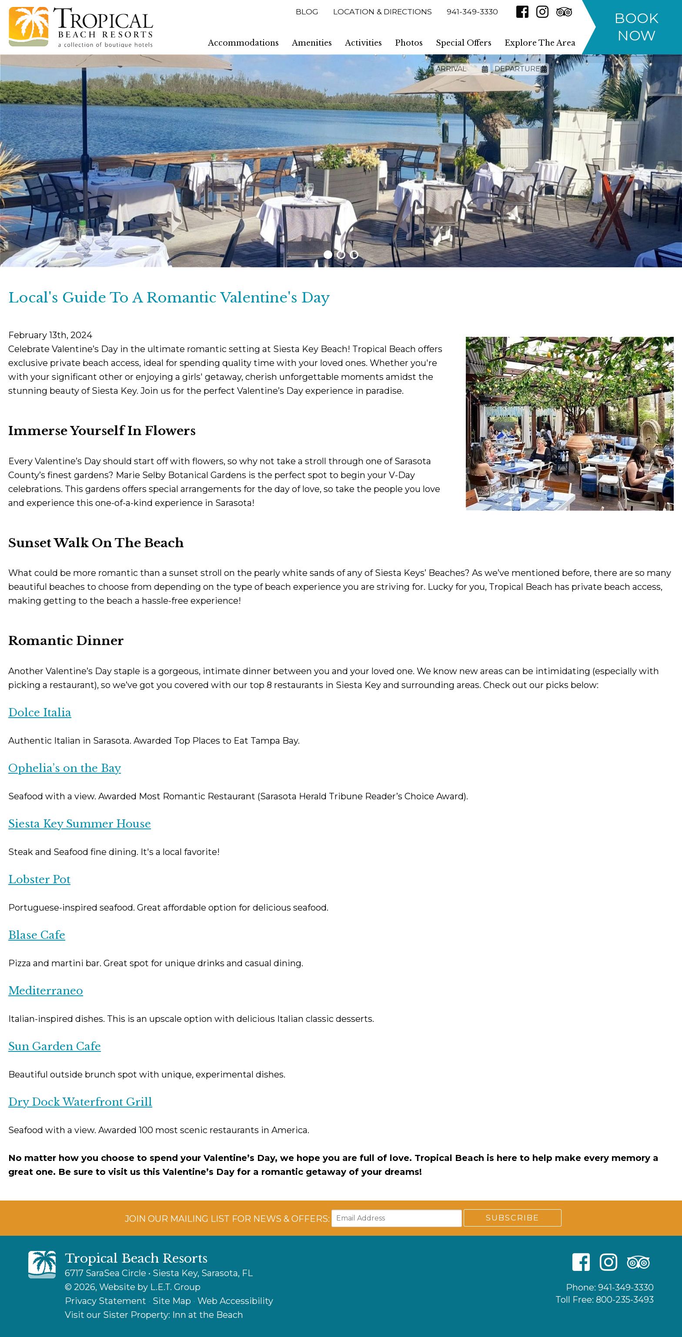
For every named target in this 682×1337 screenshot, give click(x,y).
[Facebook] (522, 11)
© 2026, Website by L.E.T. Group (133, 1287)
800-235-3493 (625, 1299)
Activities (363, 43)
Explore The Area (540, 43)
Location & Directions (382, 11)
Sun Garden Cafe (54, 1046)
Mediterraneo (45, 990)
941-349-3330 (626, 1287)
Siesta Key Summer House (79, 824)
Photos (409, 43)
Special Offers (463, 43)
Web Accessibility (235, 1301)
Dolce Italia (39, 712)
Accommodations (243, 43)
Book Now (636, 27)
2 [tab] (341, 254)
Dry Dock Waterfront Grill (80, 1102)
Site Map (172, 1301)
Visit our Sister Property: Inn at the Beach (154, 1315)
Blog (307, 11)
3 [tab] (354, 254)
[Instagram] (542, 11)
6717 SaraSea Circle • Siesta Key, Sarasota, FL (159, 1273)
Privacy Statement (105, 1301)
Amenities (312, 43)
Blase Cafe (36, 935)
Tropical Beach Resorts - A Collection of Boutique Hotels (81, 27)
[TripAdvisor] (564, 11)
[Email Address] (396, 1218)
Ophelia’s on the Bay (64, 768)
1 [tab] (328, 254)
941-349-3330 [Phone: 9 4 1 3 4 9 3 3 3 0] (472, 11)
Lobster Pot (39, 879)
